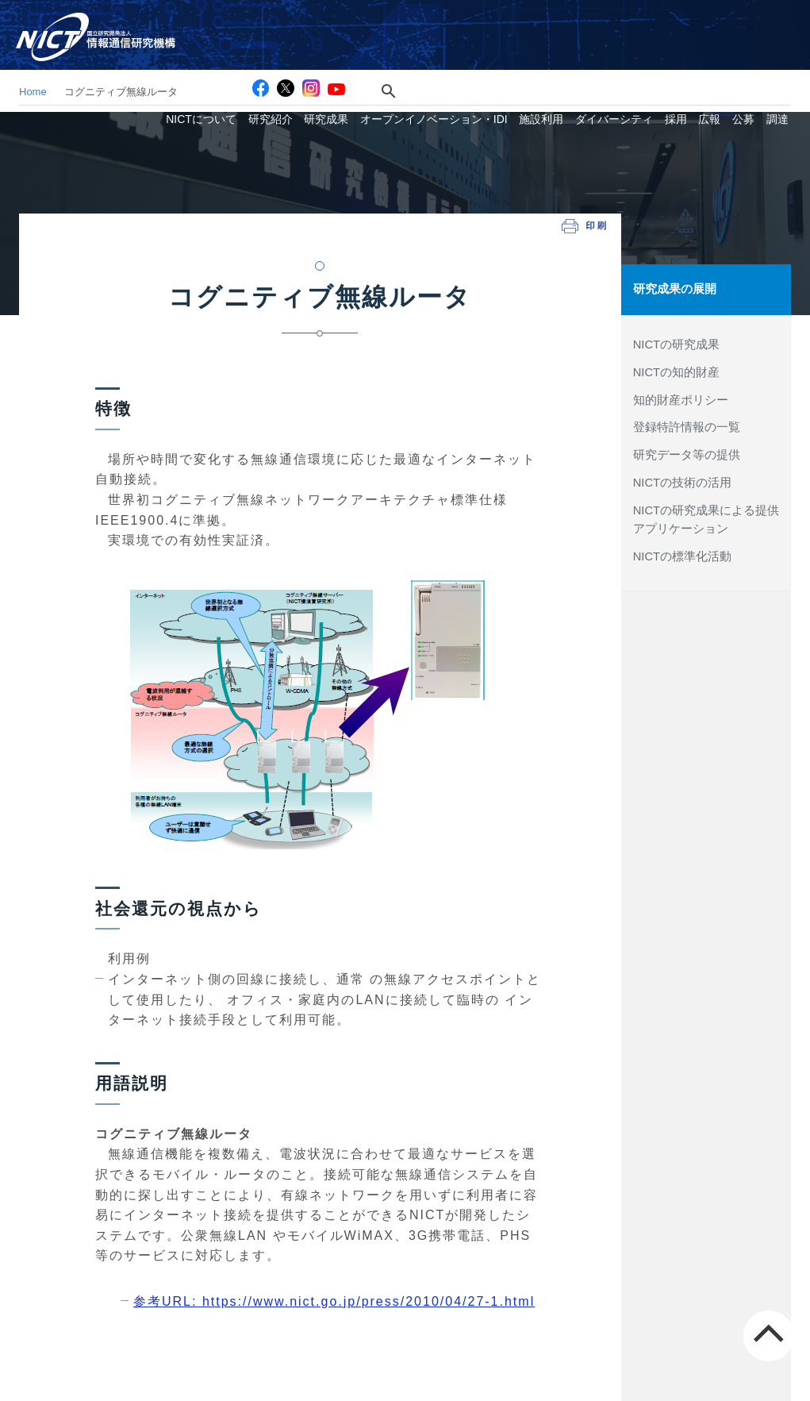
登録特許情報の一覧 (686, 426)
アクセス (523, 22)
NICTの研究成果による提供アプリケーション (706, 518)
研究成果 (353, 50)
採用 (688, 50)
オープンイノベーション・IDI (457, 50)
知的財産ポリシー (680, 398)
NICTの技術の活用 (682, 481)
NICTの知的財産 (676, 371)
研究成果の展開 (674, 289)
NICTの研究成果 (676, 343)
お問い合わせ (599, 22)
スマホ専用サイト (696, 22)
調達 (779, 50)
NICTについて (235, 50)
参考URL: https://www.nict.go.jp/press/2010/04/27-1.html (334, 1301)
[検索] (406, 21)
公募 (749, 50)
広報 (719, 50)
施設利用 (561, 50)
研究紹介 (300, 50)
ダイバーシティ (630, 50)
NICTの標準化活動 (682, 554)
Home (33, 92)
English (777, 22)
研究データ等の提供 (686, 454)
